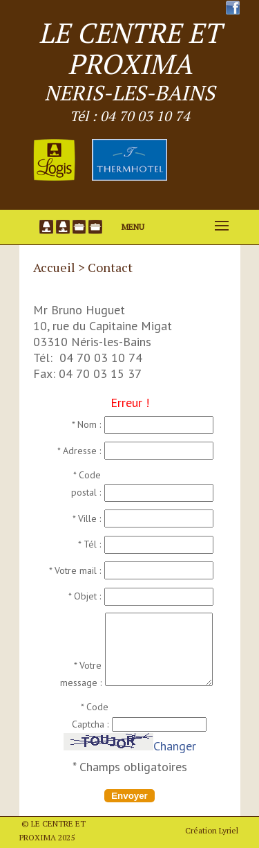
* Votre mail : (75, 570)
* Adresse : (79, 450)
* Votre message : (81, 674)
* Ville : (87, 518)
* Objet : (84, 596)
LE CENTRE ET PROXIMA (130, 48)
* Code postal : (86, 483)
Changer (174, 746)
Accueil (54, 267)
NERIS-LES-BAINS (129, 93)
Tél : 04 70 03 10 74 (130, 116)
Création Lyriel (211, 830)
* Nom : (86, 424)
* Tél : (89, 544)
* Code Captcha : (90, 715)
